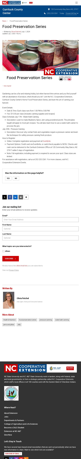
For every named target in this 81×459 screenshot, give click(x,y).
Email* (5, 216)
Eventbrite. (47, 141)
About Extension (11, 413)
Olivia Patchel (16, 32)
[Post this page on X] (4, 197)
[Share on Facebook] (10, 197)
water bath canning (62, 320)
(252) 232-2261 (51, 13)
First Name (6, 225)
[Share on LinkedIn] (15, 197)
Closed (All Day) (72, 13)
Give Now (8, 435)
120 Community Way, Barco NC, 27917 (63, 9)
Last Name (6, 234)
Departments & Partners (14, 420)
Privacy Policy (14, 270)
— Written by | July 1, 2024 (16, 32)
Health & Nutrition (9, 320)
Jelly (19, 324)
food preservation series (27, 320)
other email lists (21, 266)
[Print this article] (26, 197)
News (4, 21)
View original (7, 86)
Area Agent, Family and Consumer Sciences (29, 302)
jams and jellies (8, 324)
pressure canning (46, 320)
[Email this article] (21, 197)
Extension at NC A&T (12, 431)
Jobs (6, 417)
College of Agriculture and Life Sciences (21, 424)
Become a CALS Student (14, 428)
